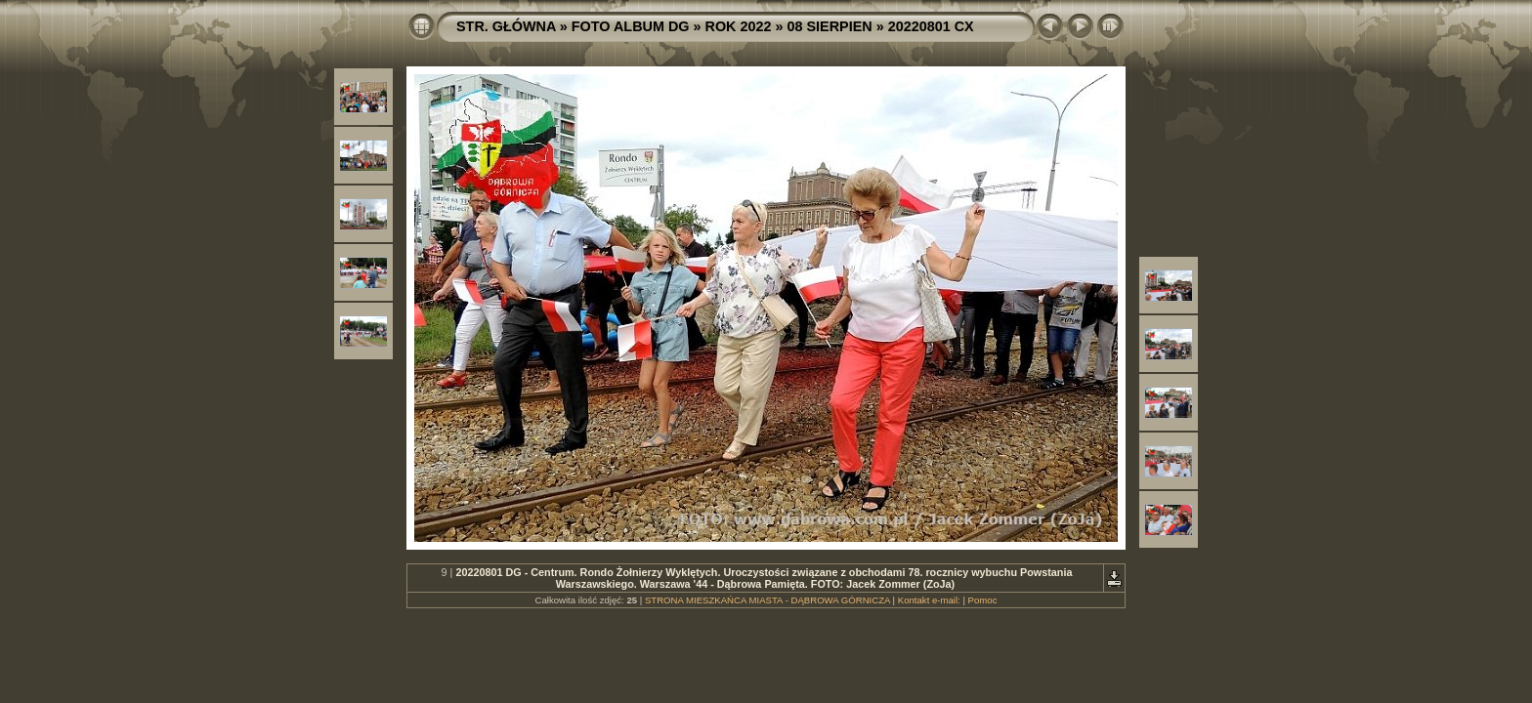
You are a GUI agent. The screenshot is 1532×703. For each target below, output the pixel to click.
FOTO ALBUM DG (631, 26)
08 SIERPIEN (829, 26)
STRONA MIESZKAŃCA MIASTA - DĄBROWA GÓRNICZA (767, 600)
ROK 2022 (738, 26)
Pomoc (983, 600)
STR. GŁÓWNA (506, 26)
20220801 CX (931, 26)
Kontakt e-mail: (929, 600)
